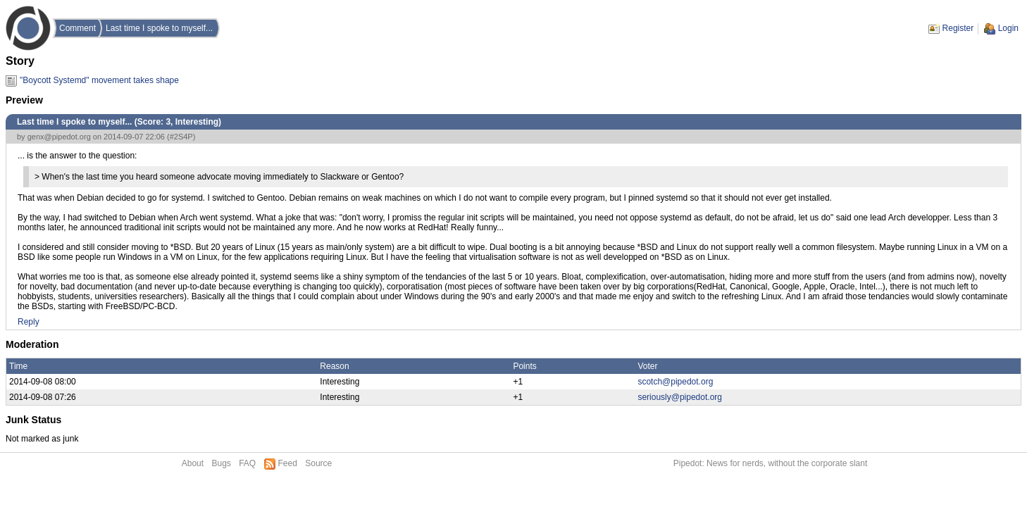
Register (958, 28)
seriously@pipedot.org (679, 397)
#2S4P (181, 136)
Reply (28, 322)
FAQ (247, 463)
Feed (287, 463)
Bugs (220, 463)
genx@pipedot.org (59, 136)
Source (318, 463)
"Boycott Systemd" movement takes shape (99, 80)
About (193, 463)
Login (1008, 28)
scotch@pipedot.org (675, 382)
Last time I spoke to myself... (159, 28)
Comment (77, 28)
